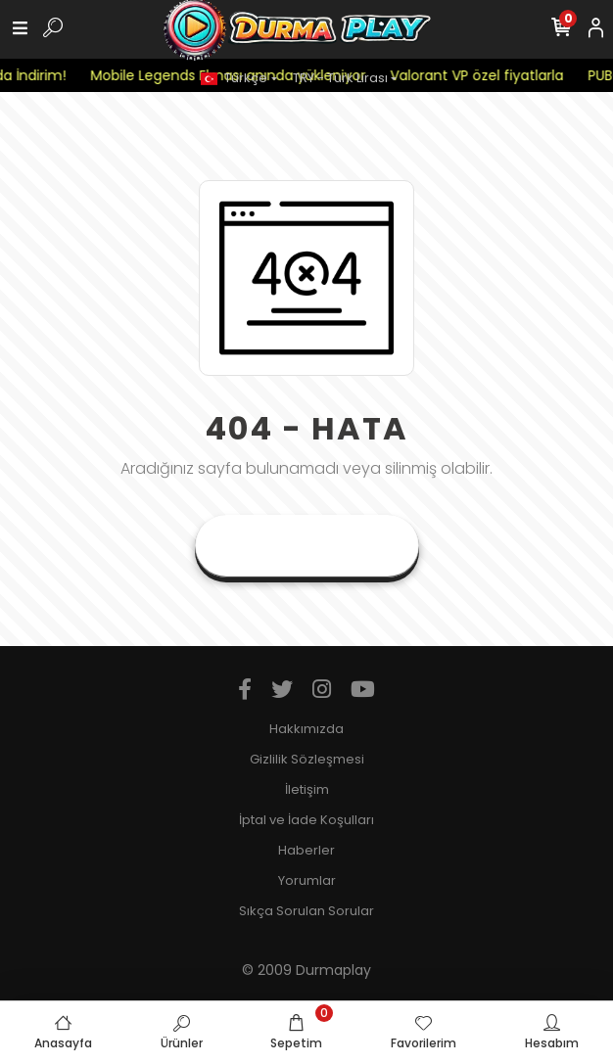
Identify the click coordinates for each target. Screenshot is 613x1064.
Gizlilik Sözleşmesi (307, 759)
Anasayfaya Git (307, 545)
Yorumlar (307, 880)
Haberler (306, 850)
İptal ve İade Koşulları (306, 819)
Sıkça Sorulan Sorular (306, 911)
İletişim (307, 789)
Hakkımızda (306, 728)
